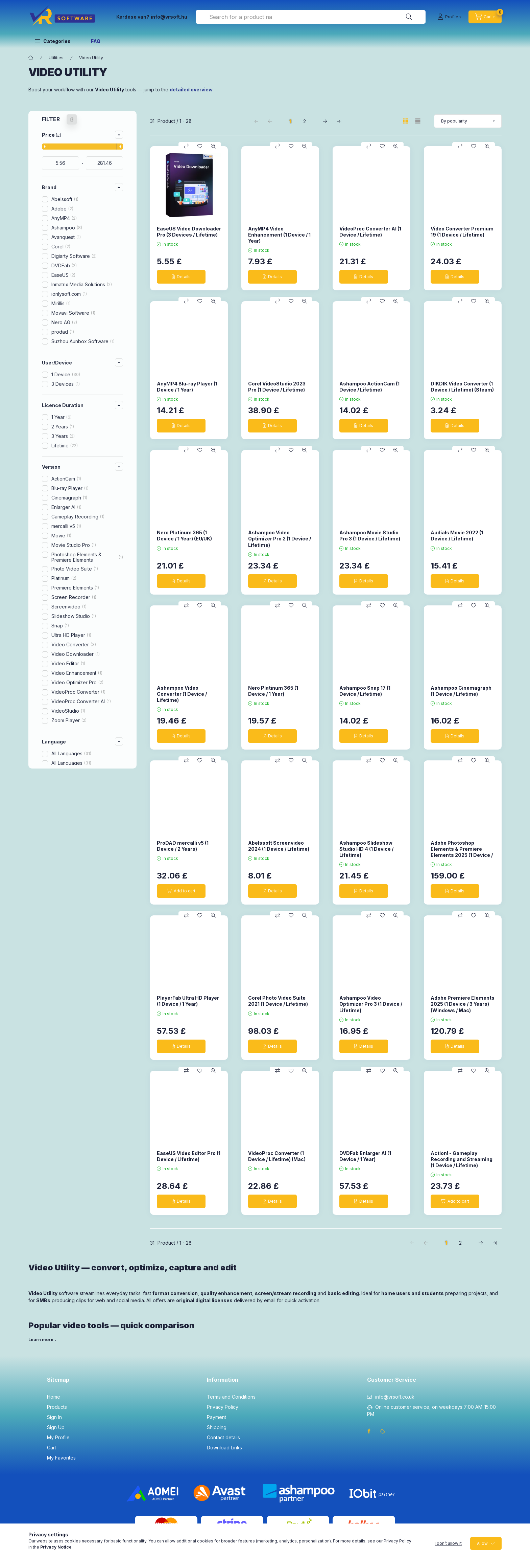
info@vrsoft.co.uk (394, 1397)
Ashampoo (66, 227)
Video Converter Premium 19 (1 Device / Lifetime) (462, 232)
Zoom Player (69, 720)
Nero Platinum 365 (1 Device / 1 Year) (273, 691)
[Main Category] (30, 58)
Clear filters (79, 881)
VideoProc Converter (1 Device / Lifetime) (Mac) (277, 1156)
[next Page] (325, 121)
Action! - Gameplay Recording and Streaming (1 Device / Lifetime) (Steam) (461, 1162)
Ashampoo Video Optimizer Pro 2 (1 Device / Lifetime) (279, 539)
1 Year (61, 417)
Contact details (223, 1437)
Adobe (62, 209)
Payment (216, 1417)
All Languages (71, 753)
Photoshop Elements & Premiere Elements (87, 557)
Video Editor (68, 663)
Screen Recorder (73, 597)
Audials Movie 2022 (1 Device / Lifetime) (457, 535)
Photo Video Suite (74, 569)
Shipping (216, 1427)
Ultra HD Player (71, 635)
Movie (61, 535)
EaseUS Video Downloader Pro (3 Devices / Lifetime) (189, 232)
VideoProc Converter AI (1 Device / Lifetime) (370, 232)
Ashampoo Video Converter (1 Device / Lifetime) (182, 694)
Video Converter (73, 644)
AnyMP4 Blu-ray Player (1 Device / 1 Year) (187, 387)
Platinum (63, 578)
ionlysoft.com (69, 294)
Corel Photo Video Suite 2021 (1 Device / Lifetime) (278, 1001)
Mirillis (61, 303)
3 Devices (65, 384)
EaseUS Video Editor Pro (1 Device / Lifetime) (188, 1156)
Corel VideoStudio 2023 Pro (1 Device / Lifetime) (277, 387)
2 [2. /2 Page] (304, 121)
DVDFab (64, 265)
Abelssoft (64, 199)
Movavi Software (73, 313)
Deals (57, 858)
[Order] (468, 121)
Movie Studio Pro (73, 545)
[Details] (181, 277)
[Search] (409, 16)
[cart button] (485, 16)
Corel (60, 246)
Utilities (56, 57)
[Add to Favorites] (200, 146)
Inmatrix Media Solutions (81, 284)
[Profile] (449, 17)
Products (57, 1407)
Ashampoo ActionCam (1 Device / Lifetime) (369, 387)
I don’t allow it (448, 1550)
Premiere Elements (75, 588)
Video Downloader (75, 654)
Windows (66, 815)
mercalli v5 (66, 526)
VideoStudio (68, 711)
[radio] (417, 121)
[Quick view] (213, 146)
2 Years (62, 426)
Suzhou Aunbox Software (83, 341)
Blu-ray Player (70, 488)
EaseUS (63, 275)
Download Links (224, 1447)
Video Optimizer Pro (77, 682)
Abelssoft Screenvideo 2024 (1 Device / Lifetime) (278, 846)
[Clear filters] (72, 119)
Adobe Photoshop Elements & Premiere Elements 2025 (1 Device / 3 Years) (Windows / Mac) (462, 852)
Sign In (54, 1417)
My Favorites (61, 1458)
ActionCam (66, 479)
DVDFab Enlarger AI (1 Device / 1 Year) (365, 1156)
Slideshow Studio (73, 616)
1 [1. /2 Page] (290, 121)
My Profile (58, 1437)
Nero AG (64, 322)
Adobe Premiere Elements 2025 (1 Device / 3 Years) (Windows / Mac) (463, 1004)
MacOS (63, 805)
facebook (369, 1431)
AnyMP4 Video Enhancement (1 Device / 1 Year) (279, 235)
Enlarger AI (66, 507)
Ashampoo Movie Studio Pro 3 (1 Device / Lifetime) (369, 535)
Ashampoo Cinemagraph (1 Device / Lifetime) (461, 691)
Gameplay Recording (77, 516)
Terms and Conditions (231, 1397)
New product (65, 848)
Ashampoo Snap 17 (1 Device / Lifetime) (364, 691)
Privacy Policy (222, 1407)
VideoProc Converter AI (81, 701)
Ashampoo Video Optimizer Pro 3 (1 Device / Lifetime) (370, 1004)
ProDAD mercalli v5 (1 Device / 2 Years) (183, 846)
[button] (52, 41)
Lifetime (64, 445)
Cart (51, 1447)
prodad (62, 332)
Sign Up (56, 1427)
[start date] (60, 163)
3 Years (63, 436)
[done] (104, 163)
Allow (482, 1550)
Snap (60, 625)
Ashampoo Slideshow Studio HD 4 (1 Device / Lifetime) (366, 849)
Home (53, 1397)
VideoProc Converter (78, 692)
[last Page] (339, 121)
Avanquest (66, 237)
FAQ (95, 41)
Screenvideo (69, 606)
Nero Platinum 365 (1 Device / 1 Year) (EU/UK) (184, 535)
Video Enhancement (76, 673)
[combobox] (311, 17)
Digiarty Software (74, 256)
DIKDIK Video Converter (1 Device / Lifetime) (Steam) (462, 387)
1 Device (65, 374)
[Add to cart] (181, 891)
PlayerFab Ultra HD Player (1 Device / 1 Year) (188, 1001)
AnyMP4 (64, 218)
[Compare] (186, 146)
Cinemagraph (69, 498)
